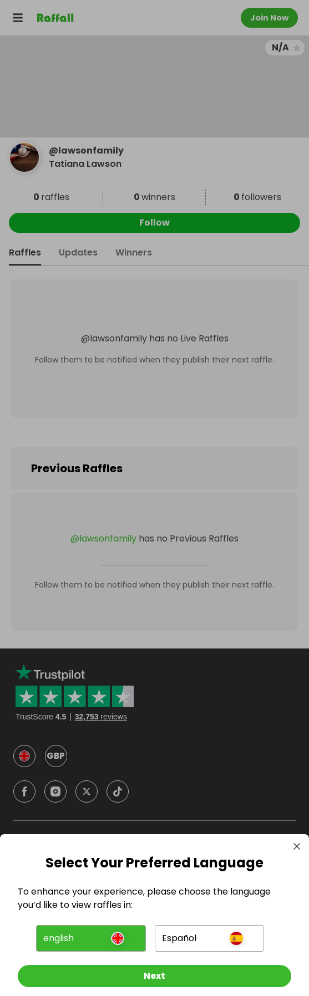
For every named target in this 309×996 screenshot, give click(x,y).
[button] (90, 938)
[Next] (154, 976)
